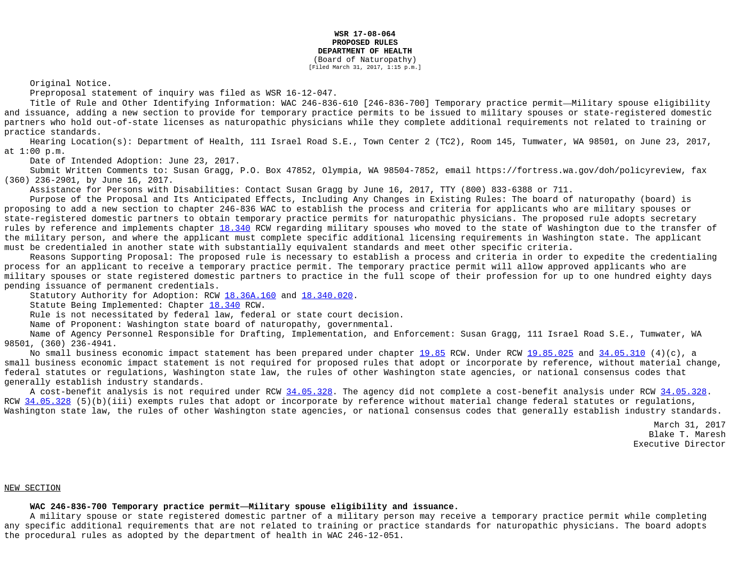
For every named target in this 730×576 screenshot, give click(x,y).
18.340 (234, 228)
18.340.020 (327, 296)
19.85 (432, 354)
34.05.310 (622, 354)
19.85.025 (550, 354)
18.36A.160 (250, 296)
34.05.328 (309, 392)
